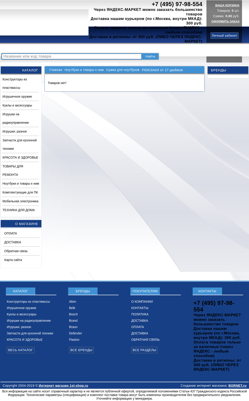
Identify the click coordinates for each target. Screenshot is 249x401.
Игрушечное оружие (17, 96)
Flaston (74, 339)
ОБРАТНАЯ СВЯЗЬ (145, 339)
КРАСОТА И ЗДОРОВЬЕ (20, 157)
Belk (72, 308)
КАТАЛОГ (37, 48)
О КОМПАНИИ (101, 48)
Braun (73, 327)
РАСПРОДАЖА (14, 48)
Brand (73, 320)
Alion (72, 301)
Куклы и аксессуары (17, 105)
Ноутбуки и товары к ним (20, 183)
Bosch (73, 314)
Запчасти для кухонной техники (19, 144)
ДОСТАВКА (169, 48)
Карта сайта (13, 260)
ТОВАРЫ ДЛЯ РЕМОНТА (12, 170)
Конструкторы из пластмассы (14, 83)
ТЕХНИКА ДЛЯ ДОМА (18, 210)
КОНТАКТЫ (126, 48)
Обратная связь (16, 251)
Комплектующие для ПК (20, 192)
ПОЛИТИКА (148, 48)
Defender (75, 333)
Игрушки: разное (14, 131)
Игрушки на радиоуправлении (15, 118)
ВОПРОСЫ (57, 48)
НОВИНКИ (78, 48)
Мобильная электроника (20, 201)
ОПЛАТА (10, 233)
